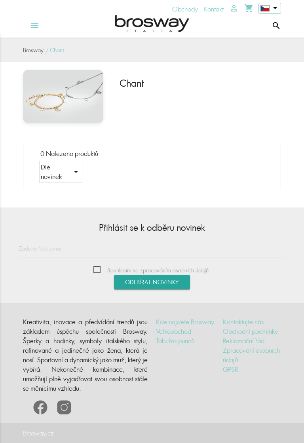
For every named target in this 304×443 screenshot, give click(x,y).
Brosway (33, 50)
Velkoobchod (173, 331)
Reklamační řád (243, 341)
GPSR (230, 369)
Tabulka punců (175, 341)
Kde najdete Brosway (185, 322)
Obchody (185, 9)
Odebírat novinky (152, 282)
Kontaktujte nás (243, 322)
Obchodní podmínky (250, 331)
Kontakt (213, 9)
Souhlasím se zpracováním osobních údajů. (158, 270)
